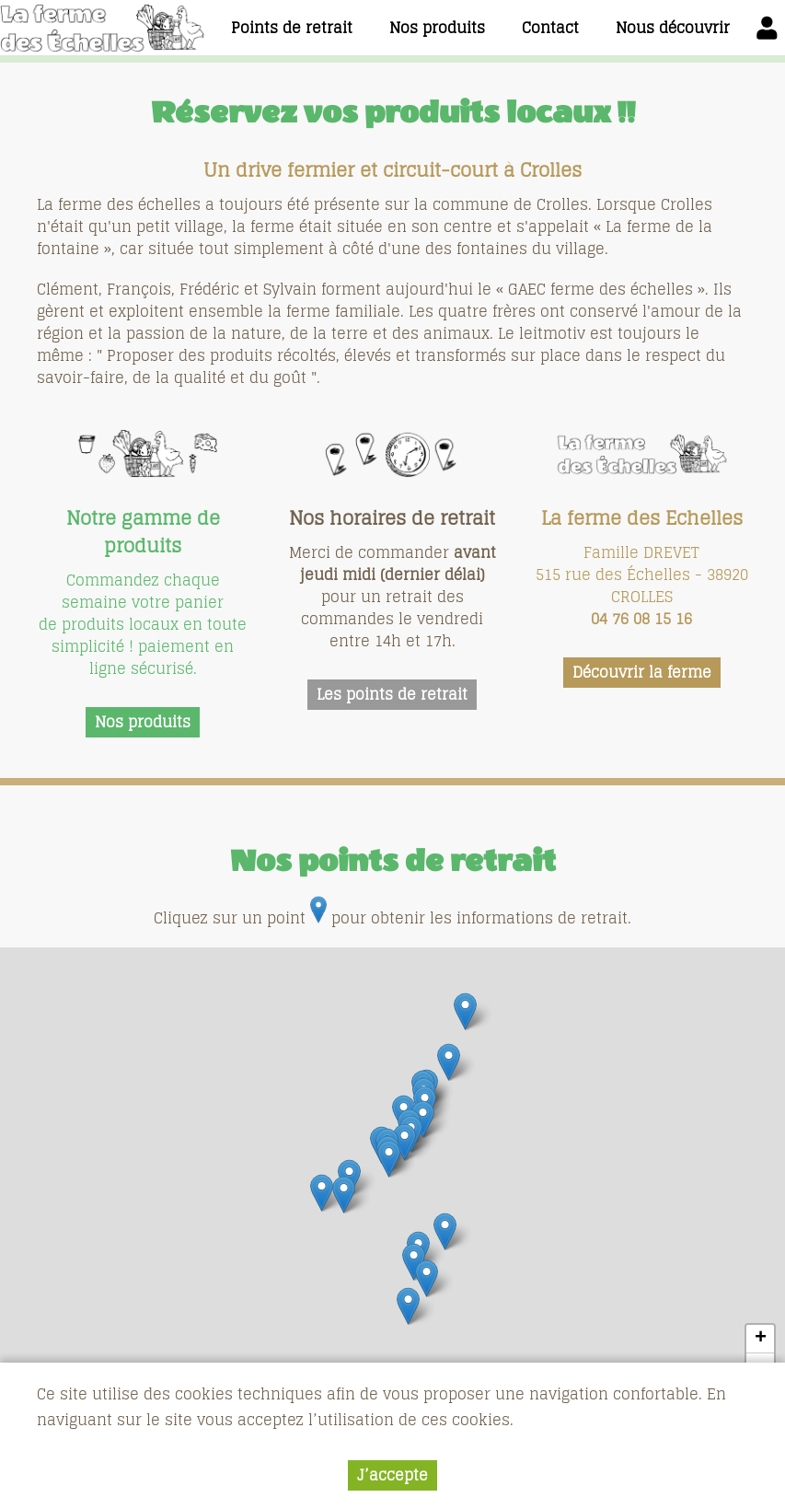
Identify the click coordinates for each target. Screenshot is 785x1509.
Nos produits (142, 722)
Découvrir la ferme (641, 672)
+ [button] (761, 1338)
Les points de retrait (392, 694)
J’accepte (392, 1475)
